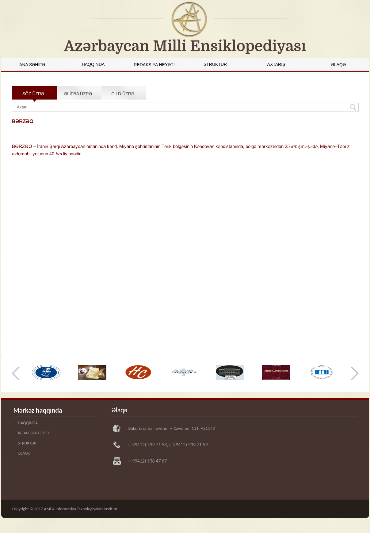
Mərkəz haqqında (37, 410)
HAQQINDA (93, 64)
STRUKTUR (215, 64)
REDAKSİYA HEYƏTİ (154, 64)
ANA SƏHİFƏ (32, 64)
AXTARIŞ (276, 64)
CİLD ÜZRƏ (122, 93)
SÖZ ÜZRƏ (33, 93)
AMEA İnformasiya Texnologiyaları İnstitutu (81, 509)
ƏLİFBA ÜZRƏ (78, 93)
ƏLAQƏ (338, 64)
